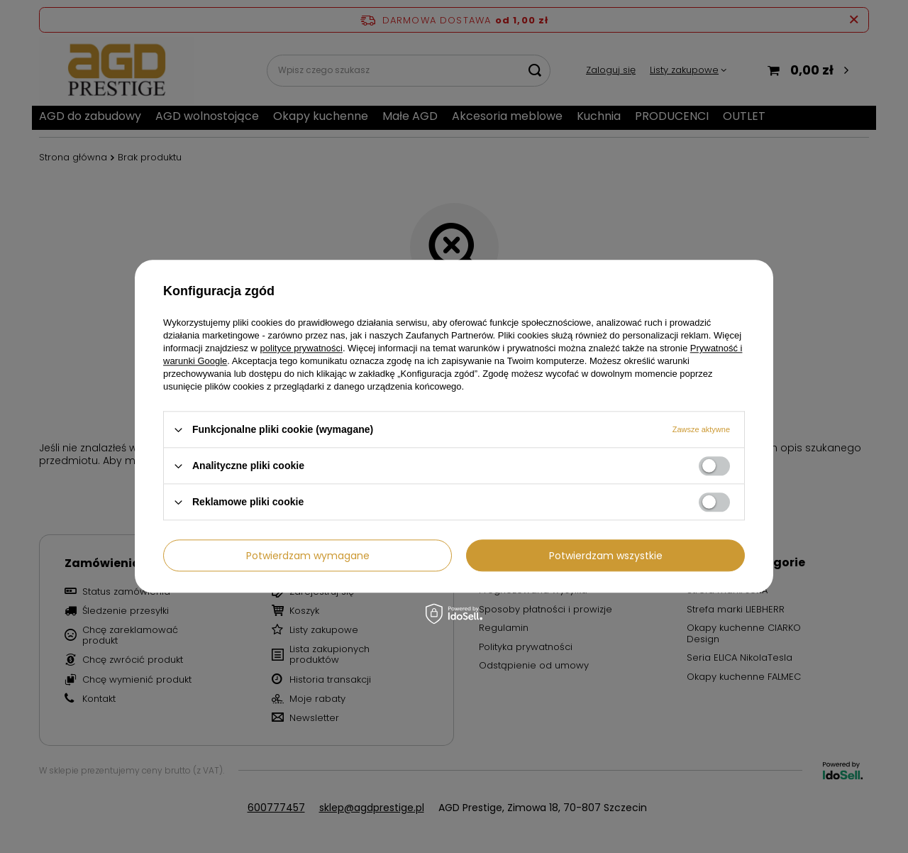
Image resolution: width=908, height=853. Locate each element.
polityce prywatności (301, 348)
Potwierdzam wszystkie (606, 556)
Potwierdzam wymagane (308, 556)
